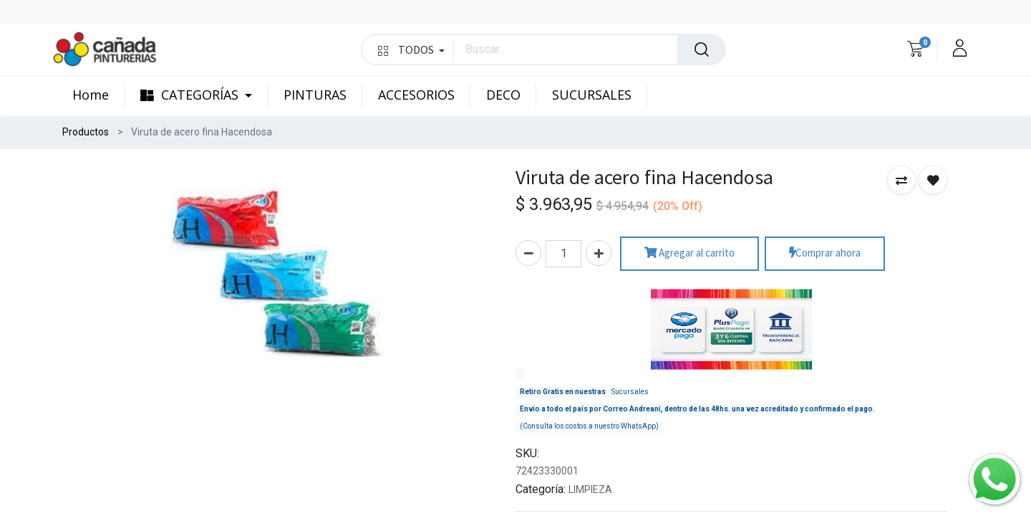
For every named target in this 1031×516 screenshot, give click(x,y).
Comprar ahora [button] (825, 253)
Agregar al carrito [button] (689, 253)
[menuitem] (98, 95)
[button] (901, 180)
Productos (85, 132)
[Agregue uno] (598, 253)
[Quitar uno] (528, 253)
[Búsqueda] (701, 49)
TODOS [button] (411, 49)
